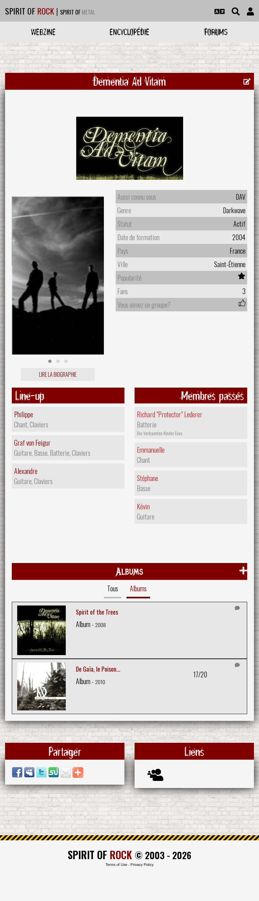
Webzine (43, 31)
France (238, 251)
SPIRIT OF (29, 11)
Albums (138, 588)
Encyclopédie (129, 31)
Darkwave (234, 210)
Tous (112, 588)
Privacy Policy (142, 865)
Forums (216, 31)
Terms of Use (116, 865)
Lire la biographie (58, 374)
